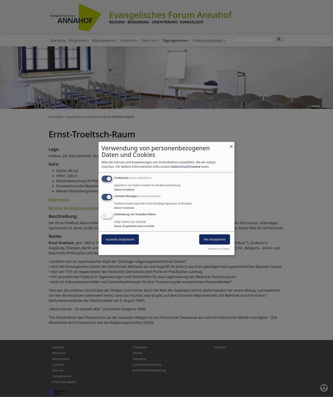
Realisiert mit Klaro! (219, 248)
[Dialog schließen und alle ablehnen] (231, 144)
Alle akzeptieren (214, 239)
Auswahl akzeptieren (120, 239)
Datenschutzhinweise (185, 167)
